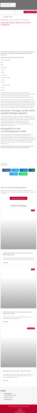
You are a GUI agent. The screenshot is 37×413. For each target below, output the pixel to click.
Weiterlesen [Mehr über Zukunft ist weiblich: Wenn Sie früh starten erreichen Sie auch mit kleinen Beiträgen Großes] (5, 262)
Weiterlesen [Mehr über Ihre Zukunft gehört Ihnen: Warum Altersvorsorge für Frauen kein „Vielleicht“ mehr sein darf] (5, 321)
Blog (7, 19)
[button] (8, 6)
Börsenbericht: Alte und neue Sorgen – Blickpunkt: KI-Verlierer (17, 371)
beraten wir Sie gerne (5, 147)
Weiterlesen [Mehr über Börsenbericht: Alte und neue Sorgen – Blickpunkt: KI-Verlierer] (5, 380)
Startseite (3, 19)
